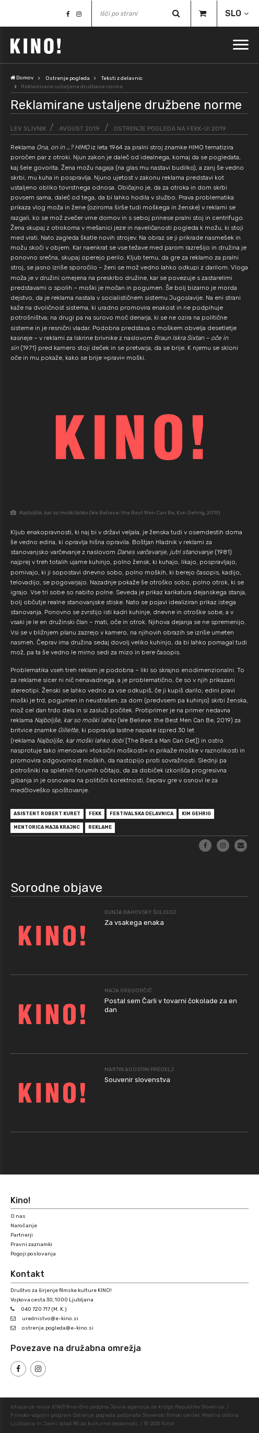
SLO (233, 13)
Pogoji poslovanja (33, 1254)
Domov (22, 78)
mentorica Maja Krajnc (47, 827)
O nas (18, 1216)
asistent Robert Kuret (47, 813)
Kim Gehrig (196, 813)
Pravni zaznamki (31, 1244)
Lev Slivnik (28, 128)
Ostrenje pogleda (67, 78)
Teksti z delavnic (122, 78)
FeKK (95, 813)
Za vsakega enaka (134, 922)
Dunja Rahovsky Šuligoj (140, 912)
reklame (100, 827)
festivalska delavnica (141, 813)
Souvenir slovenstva (137, 1080)
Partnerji (21, 1235)
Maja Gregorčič (128, 991)
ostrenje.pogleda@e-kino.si (57, 1328)
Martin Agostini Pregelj (139, 1069)
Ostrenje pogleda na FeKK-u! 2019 (170, 128)
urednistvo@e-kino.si (50, 1318)
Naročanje (23, 1226)
